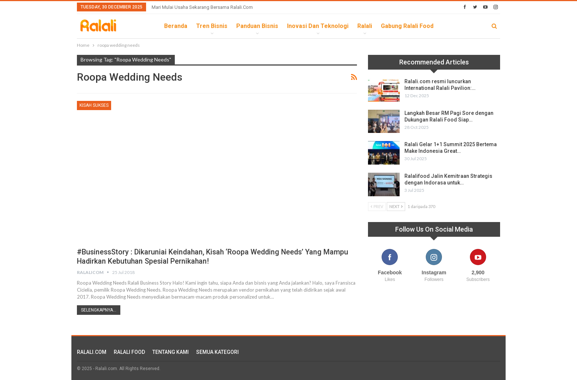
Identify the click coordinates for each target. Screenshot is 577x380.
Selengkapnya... (98, 310)
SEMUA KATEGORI (217, 352)
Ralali (364, 25)
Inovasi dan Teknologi (317, 25)
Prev (377, 206)
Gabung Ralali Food (407, 25)
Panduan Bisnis (257, 25)
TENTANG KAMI (170, 352)
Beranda (175, 25)
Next (396, 206)
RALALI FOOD (129, 352)
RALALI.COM (91, 352)
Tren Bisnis (211, 25)
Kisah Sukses (94, 105)
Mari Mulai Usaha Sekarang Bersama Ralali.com (202, 7)
